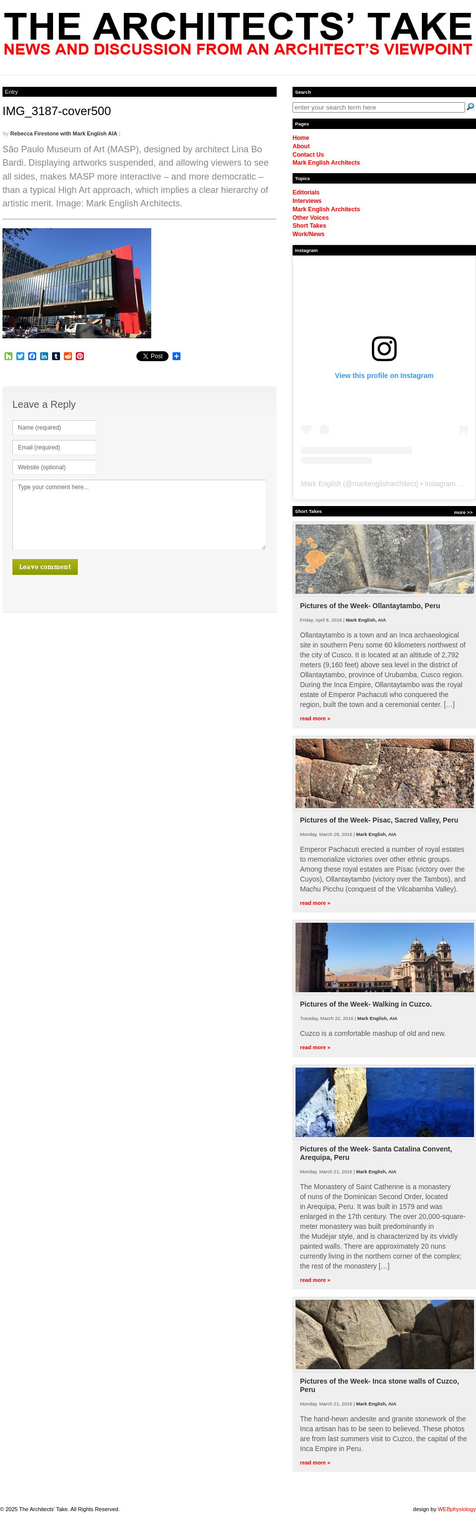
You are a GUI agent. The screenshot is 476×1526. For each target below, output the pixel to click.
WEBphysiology (457, 1509)
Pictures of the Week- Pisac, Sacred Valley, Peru (379, 820)
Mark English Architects (326, 162)
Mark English (321, 484)
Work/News (308, 234)
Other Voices (311, 217)
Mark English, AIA (366, 620)
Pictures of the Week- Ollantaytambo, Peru (370, 606)
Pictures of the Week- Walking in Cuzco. (366, 1004)
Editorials (306, 192)
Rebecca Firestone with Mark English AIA (64, 133)
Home (301, 137)
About (301, 146)
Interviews (307, 200)
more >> (463, 512)
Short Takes (309, 225)
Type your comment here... (139, 515)
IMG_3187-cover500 (56, 111)
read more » (315, 718)
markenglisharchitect (384, 484)
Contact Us (308, 154)
